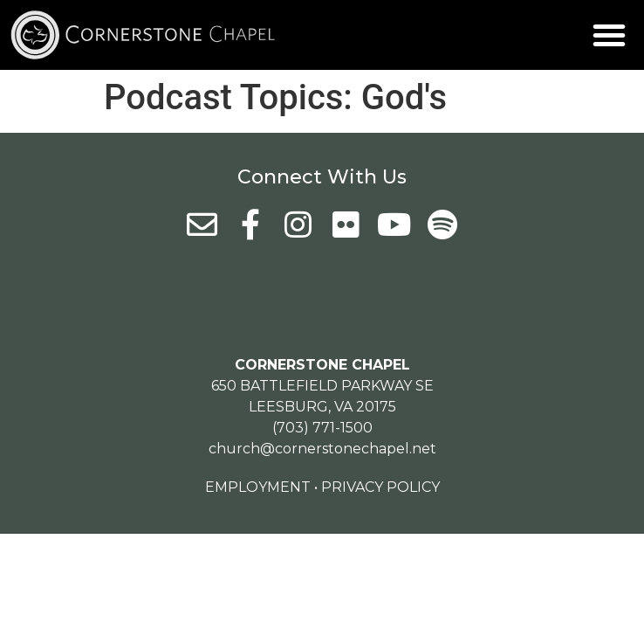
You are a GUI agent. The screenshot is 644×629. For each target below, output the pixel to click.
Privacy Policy (380, 487)
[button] (609, 35)
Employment (258, 487)
